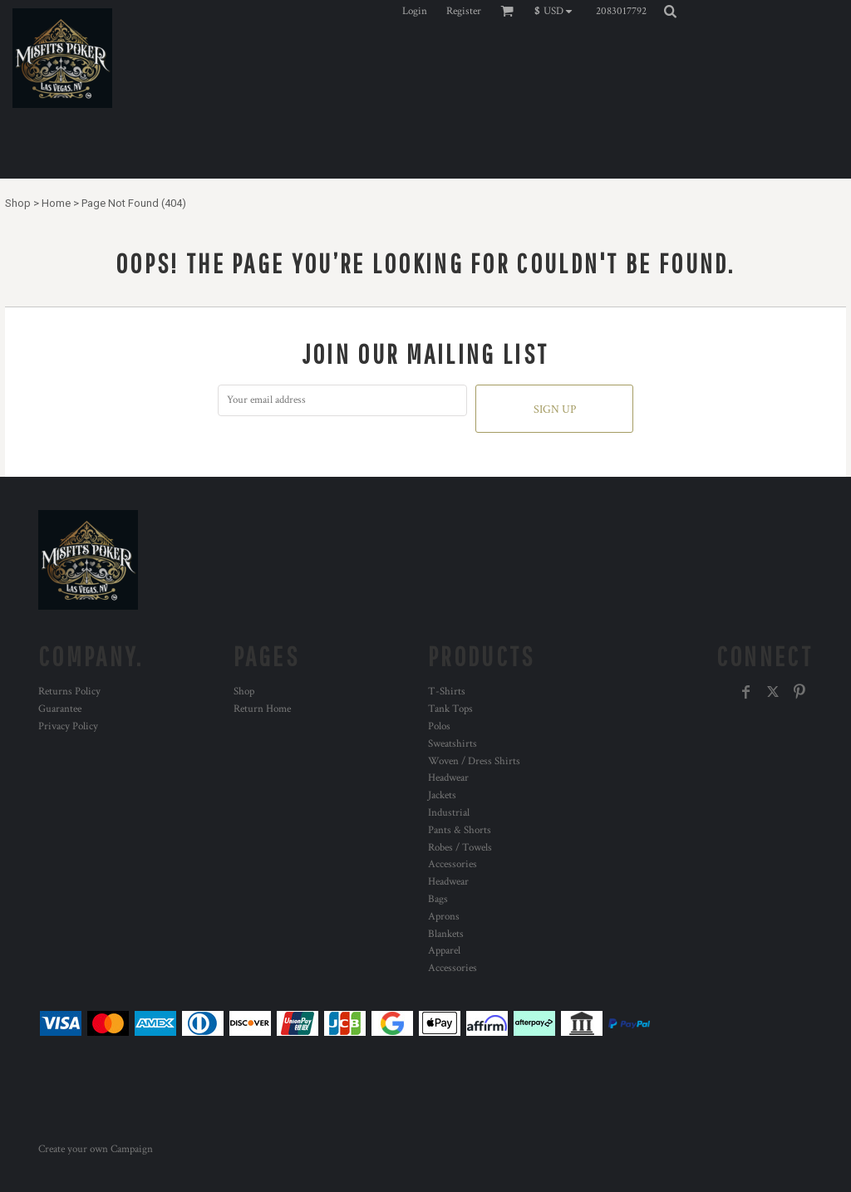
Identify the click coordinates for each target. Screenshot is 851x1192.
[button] (557, 11)
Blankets (446, 934)
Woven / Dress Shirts (474, 761)
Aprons (444, 917)
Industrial (449, 813)
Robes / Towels (460, 848)
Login (414, 11)
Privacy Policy (68, 726)
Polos (439, 726)
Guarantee (59, 709)
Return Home (262, 709)
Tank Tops (450, 709)
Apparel (444, 951)
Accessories (452, 864)
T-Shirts (446, 691)
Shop (18, 203)
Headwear (448, 778)
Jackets (442, 795)
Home (56, 203)
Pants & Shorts (459, 830)
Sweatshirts (452, 744)
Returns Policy (69, 691)
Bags (438, 899)
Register (463, 11)
